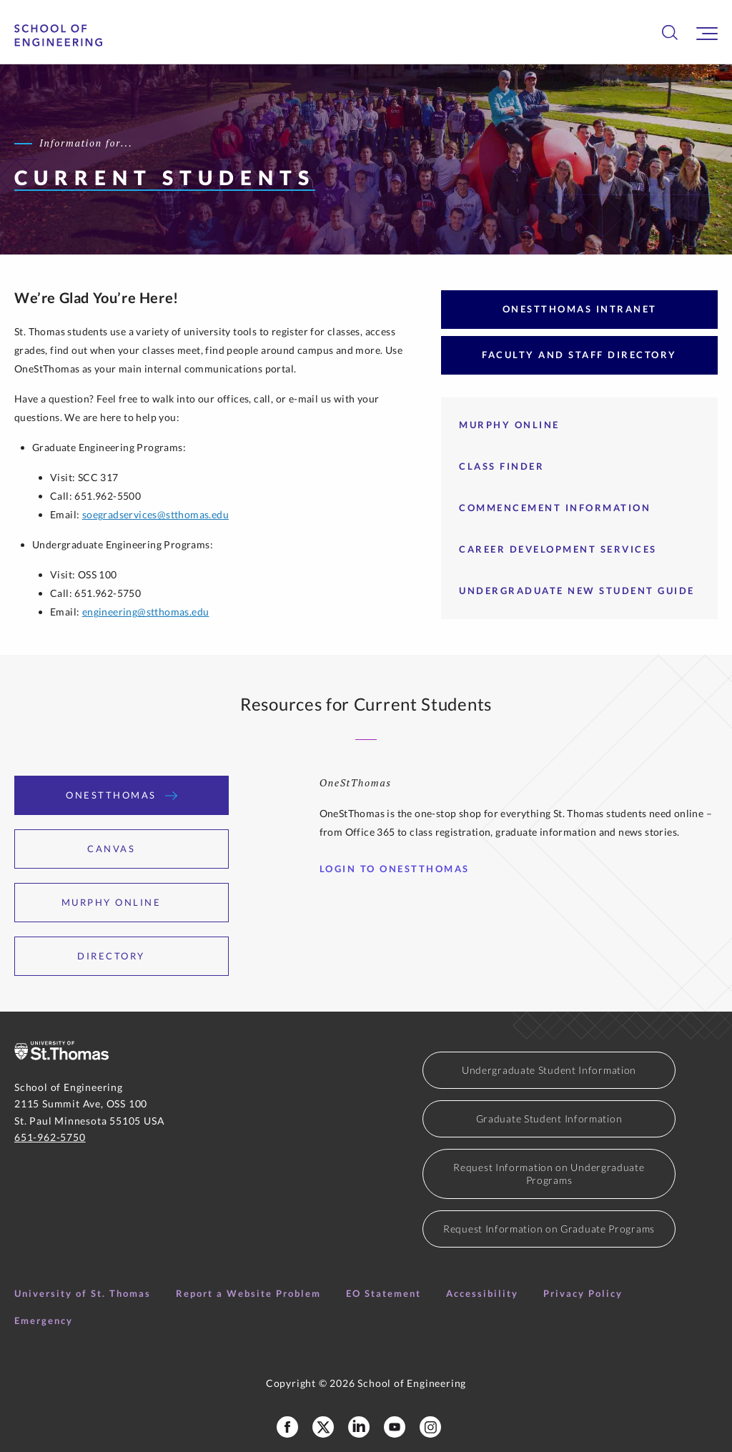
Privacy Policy (583, 1293)
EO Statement (383, 1293)
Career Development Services (558, 549)
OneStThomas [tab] (121, 795)
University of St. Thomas (82, 1293)
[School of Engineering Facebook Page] (287, 1427)
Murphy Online (509, 424)
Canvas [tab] (121, 848)
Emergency (43, 1320)
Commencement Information (555, 507)
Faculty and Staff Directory (579, 354)
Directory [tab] (121, 956)
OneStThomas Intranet (580, 309)
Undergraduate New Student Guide (577, 590)
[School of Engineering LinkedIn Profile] (359, 1427)
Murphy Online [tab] (121, 902)
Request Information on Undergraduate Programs (548, 1173)
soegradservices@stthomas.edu (155, 514)
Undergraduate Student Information (549, 1070)
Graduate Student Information (549, 1118)
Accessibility (482, 1293)
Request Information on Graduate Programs (549, 1229)
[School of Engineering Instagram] (430, 1427)
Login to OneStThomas (400, 868)
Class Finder (501, 466)
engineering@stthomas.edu (145, 612)
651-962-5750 (50, 1137)
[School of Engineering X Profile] (323, 1427)
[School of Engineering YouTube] (394, 1427)
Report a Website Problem (248, 1293)
